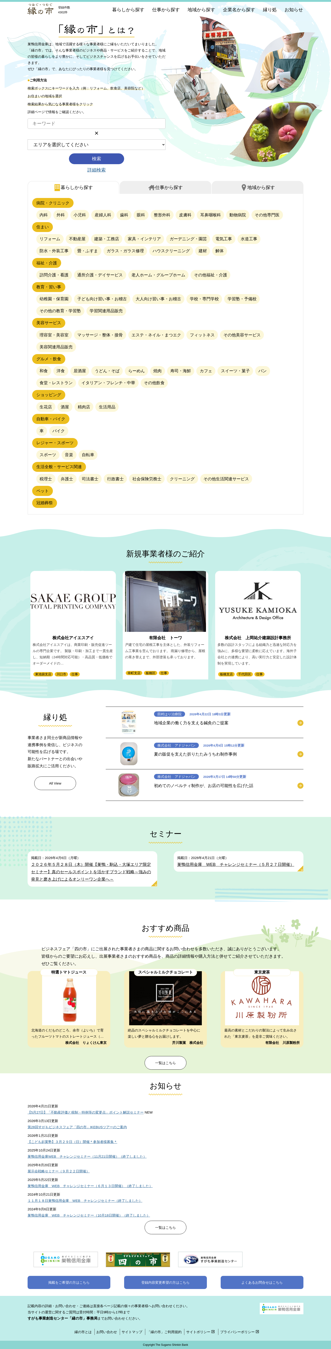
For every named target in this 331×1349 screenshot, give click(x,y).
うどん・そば (107, 371)
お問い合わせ (106, 1332)
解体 (219, 251)
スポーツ (48, 455)
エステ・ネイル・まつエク (156, 335)
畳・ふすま (87, 251)
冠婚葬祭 (44, 503)
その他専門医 (267, 215)
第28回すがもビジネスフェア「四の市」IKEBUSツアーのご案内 (77, 1127)
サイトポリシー (201, 1332)
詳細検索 (96, 169)
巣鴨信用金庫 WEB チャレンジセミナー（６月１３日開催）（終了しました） (90, 1186)
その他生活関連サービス (226, 479)
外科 (61, 215)
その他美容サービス (242, 335)
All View (55, 783)
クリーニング (182, 479)
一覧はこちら (165, 1063)
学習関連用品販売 (106, 311)
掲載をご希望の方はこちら (69, 1282)
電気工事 (223, 239)
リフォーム (50, 239)
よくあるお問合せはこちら (262, 1282)
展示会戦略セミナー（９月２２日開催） (59, 1171)
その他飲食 (154, 383)
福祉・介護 (46, 263)
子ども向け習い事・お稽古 (102, 299)
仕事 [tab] (169, 187)
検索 (96, 158)
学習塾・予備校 (242, 299)
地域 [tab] (261, 187)
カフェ (206, 371)
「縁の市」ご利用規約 (164, 1332)
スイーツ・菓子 (235, 371)
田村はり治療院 (169, 714)
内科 (44, 215)
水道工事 (249, 239)
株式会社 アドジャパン (176, 745)
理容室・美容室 (54, 335)
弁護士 (67, 479)
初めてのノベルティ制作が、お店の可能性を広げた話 (203, 785)
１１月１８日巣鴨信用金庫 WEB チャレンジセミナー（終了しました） (85, 1201)
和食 (44, 371)
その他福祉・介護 (210, 275)
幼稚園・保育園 (54, 299)
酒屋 (65, 407)
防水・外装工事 (54, 251)
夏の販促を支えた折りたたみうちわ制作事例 (195, 754)
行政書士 (115, 479)
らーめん (136, 371)
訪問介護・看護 (54, 275)
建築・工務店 (106, 239)
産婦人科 (103, 215)
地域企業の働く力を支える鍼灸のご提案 (191, 723)
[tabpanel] (165, 354)
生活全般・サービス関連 (59, 466)
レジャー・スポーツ (55, 443)
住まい (42, 227)
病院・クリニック (52, 203)
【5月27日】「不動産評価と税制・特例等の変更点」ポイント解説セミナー (86, 1112)
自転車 (88, 455)
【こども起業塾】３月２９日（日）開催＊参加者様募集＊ (72, 1142)
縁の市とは (83, 1332)
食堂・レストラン (56, 383)
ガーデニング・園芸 (188, 239)
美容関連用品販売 (56, 347)
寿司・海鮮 (180, 371)
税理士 (46, 479)
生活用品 (107, 407)
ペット (42, 491)
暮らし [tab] (77, 187)
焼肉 (157, 371)
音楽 (69, 455)
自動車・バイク (50, 419)
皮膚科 (185, 215)
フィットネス (202, 335)
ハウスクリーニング (171, 251)
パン (262, 371)
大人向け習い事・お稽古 (158, 299)
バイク (58, 431)
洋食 (61, 371)
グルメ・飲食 (48, 359)
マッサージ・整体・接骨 (100, 335)
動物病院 (237, 215)
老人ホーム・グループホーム (158, 275)
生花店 (46, 407)
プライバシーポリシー (240, 1332)
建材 (203, 251)
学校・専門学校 (204, 299)
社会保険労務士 (146, 479)
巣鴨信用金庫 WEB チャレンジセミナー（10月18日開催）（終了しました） (89, 1215)
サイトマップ (132, 1332)
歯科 (124, 215)
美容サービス (48, 323)
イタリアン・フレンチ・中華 (108, 383)
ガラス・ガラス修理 (125, 251)
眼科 (141, 215)
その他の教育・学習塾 (60, 311)
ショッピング (48, 394)
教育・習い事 (48, 287)
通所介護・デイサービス (100, 275)
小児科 (80, 215)
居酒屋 (80, 371)
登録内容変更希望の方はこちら (165, 1282)
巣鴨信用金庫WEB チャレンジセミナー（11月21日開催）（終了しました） (87, 1156)
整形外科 (162, 215)
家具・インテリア (144, 239)
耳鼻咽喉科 (210, 215)
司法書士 (90, 479)
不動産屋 (77, 239)
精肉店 (84, 407)
